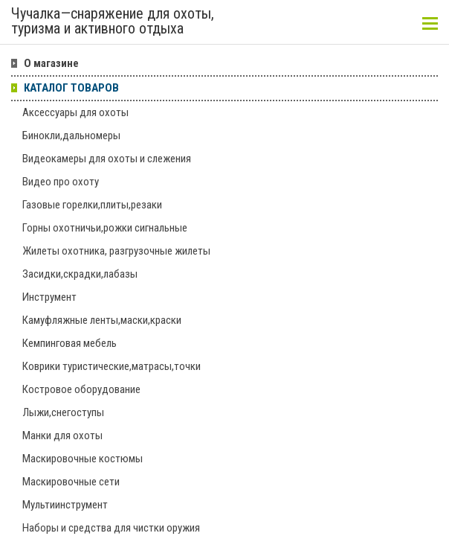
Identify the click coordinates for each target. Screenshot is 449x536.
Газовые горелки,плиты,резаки (92, 204)
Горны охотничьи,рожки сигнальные (104, 227)
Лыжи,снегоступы (63, 412)
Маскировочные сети (71, 481)
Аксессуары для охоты (75, 112)
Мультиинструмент (65, 504)
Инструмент (49, 297)
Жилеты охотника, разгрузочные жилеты (116, 251)
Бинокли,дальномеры (71, 135)
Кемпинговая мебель (69, 343)
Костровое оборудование (81, 389)
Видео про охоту (60, 181)
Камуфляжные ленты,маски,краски (101, 320)
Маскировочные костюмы (82, 458)
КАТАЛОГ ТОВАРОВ (71, 88)
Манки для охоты (62, 435)
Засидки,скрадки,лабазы (80, 274)
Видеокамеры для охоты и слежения (106, 158)
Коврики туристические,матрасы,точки (111, 366)
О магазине (51, 63)
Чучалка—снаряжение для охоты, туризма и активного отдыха (112, 21)
